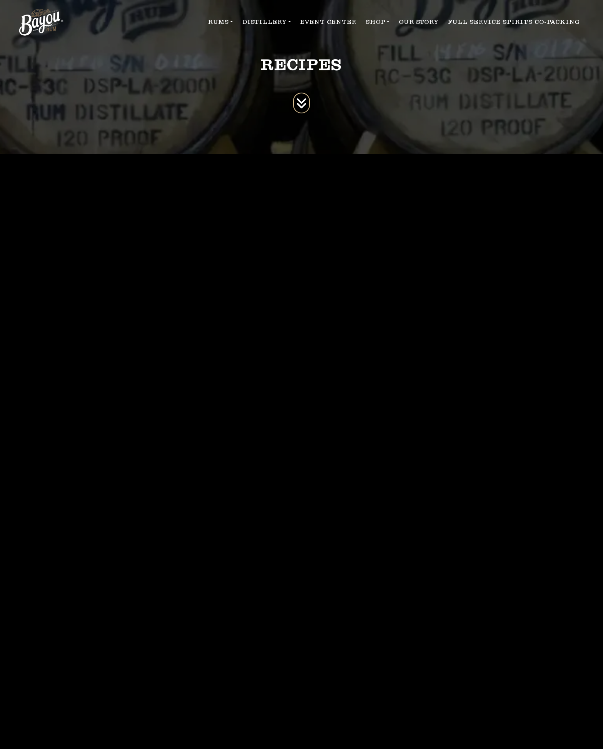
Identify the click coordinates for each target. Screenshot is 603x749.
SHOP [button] (375, 22)
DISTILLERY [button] (264, 22)
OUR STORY (418, 22)
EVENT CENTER (328, 22)
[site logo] (41, 22)
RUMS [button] (218, 22)
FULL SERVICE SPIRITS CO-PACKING (514, 22)
